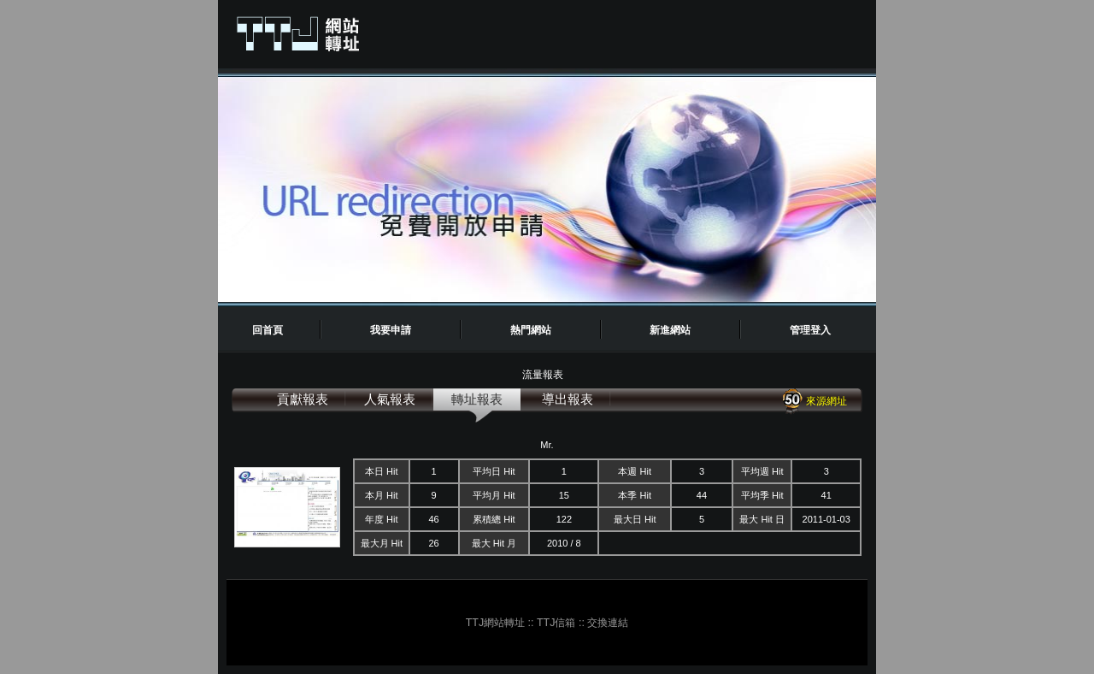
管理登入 (810, 330)
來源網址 (814, 401)
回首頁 (267, 330)
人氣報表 (389, 399)
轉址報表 (477, 399)
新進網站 (670, 330)
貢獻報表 (302, 399)
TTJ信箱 (556, 623)
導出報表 (567, 399)
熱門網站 (530, 330)
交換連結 (607, 623)
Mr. (546, 445)
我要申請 (390, 330)
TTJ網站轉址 (495, 623)
